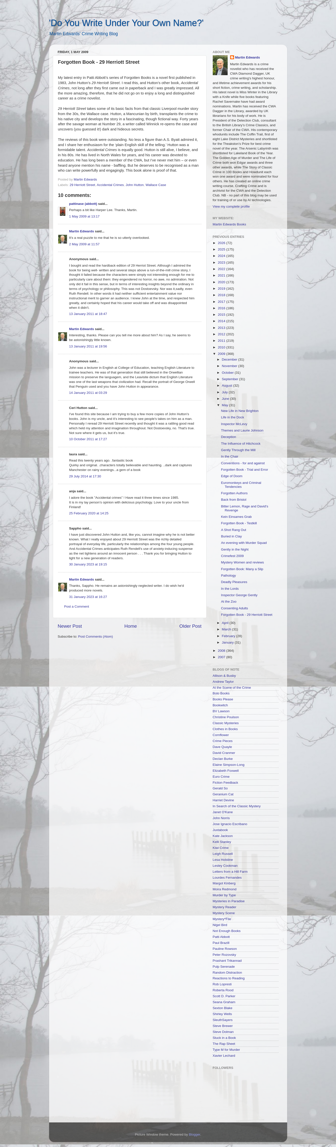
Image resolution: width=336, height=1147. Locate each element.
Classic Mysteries (226, 723)
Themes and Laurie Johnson (242, 430)
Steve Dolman (223, 1032)
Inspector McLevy (234, 424)
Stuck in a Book (224, 1038)
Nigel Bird (220, 925)
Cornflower (221, 735)
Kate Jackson (223, 836)
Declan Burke (223, 759)
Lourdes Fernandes (227, 877)
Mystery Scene (224, 913)
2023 (222, 262)
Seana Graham (224, 1002)
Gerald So (220, 788)
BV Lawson (221, 711)
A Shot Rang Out (233, 530)
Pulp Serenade (224, 966)
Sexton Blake (223, 1008)
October (228, 372)
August (227, 385)
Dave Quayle (222, 747)
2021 (222, 275)
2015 (222, 314)
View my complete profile (231, 206)
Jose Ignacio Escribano (230, 824)
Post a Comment (76, 606)
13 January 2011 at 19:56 (88, 346)
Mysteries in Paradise (229, 901)
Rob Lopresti (222, 984)
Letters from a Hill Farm (230, 871)
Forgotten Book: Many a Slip (242, 569)
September (230, 379)
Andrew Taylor (223, 681)
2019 (222, 288)
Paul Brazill (221, 943)
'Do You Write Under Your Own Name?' (126, 23)
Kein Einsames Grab (236, 517)
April (226, 623)
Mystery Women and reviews (242, 562)
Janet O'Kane (223, 812)
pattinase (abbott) (83, 204)
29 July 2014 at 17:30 (85, 476)
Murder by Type (224, 895)
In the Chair (229, 456)
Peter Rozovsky (224, 955)
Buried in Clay (231, 536)
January (228, 642)
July (225, 392)
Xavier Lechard (224, 1055)
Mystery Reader (224, 907)
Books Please (223, 699)
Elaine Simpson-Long (228, 765)
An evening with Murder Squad (244, 543)
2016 (222, 308)
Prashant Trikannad (227, 960)
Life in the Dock (232, 417)
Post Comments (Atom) (95, 636)
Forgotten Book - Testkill (239, 523)
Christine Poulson (226, 717)
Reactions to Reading (229, 978)
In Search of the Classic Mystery (237, 806)
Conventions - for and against (243, 463)
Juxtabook (220, 830)
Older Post (190, 626)
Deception (228, 437)
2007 (222, 657)
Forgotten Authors (234, 493)
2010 (222, 347)
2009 (222, 354)
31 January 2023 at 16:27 (88, 597)
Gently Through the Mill (238, 450)
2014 (222, 321)
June (226, 399)
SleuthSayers (223, 1020)
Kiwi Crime (221, 848)
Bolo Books (221, 693)
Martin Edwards (81, 231)
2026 (222, 243)
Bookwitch (220, 705)
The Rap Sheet (224, 1044)
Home (130, 626)
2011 (222, 340)
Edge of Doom (231, 476)
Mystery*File (222, 919)
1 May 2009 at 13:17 (84, 216)
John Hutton (135, 185)
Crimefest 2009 (232, 556)
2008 (222, 650)
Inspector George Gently (239, 595)
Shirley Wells (222, 1014)
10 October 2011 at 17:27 (88, 439)
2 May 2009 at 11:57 (84, 244)
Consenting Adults (234, 608)
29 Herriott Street (82, 185)
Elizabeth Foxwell (226, 771)
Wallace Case (156, 185)
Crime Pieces (223, 741)
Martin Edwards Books (229, 224)
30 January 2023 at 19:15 (88, 564)
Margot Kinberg (224, 883)
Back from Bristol (233, 499)
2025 (222, 249)
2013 (222, 328)
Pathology (228, 575)
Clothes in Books (225, 729)
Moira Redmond (225, 889)
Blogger (194, 1134)
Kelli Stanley (222, 842)
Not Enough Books (227, 931)
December (230, 359)
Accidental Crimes (110, 185)
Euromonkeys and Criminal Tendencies (241, 485)
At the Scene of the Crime (232, 687)
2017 (222, 302)
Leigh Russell (223, 854)
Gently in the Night (234, 549)
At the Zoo (228, 601)
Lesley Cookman (225, 866)
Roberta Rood (223, 990)
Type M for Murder (226, 1050)
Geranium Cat (223, 794)
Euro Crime (221, 776)
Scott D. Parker (224, 996)
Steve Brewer (223, 1026)
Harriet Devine (223, 800)
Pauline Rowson (225, 949)
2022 (222, 269)
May (225, 405)
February (229, 636)
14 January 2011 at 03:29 (88, 393)
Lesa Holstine (223, 860)
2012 (222, 334)
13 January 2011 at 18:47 (88, 314)
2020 (222, 282)
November (230, 366)
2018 (222, 295)
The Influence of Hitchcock (240, 443)
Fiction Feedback (225, 782)
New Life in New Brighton (240, 411)
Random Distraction (227, 972)
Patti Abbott (221, 937)
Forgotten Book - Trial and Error (244, 469)
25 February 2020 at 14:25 (89, 513)
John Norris (221, 818)
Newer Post (70, 626)
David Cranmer (224, 753)
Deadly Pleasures (234, 582)
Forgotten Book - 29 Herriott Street (246, 615)
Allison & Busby (224, 676)
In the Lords (230, 588)
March (227, 629)
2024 (222, 256)
